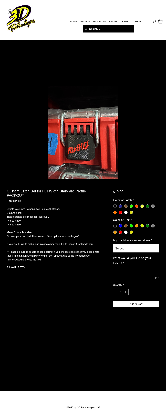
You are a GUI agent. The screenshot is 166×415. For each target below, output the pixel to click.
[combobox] (136, 248)
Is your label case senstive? (132, 240)
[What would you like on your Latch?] (136, 271)
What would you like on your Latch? (132, 260)
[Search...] (108, 29)
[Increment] (125, 292)
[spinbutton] (120, 292)
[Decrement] (115, 292)
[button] (160, 21)
